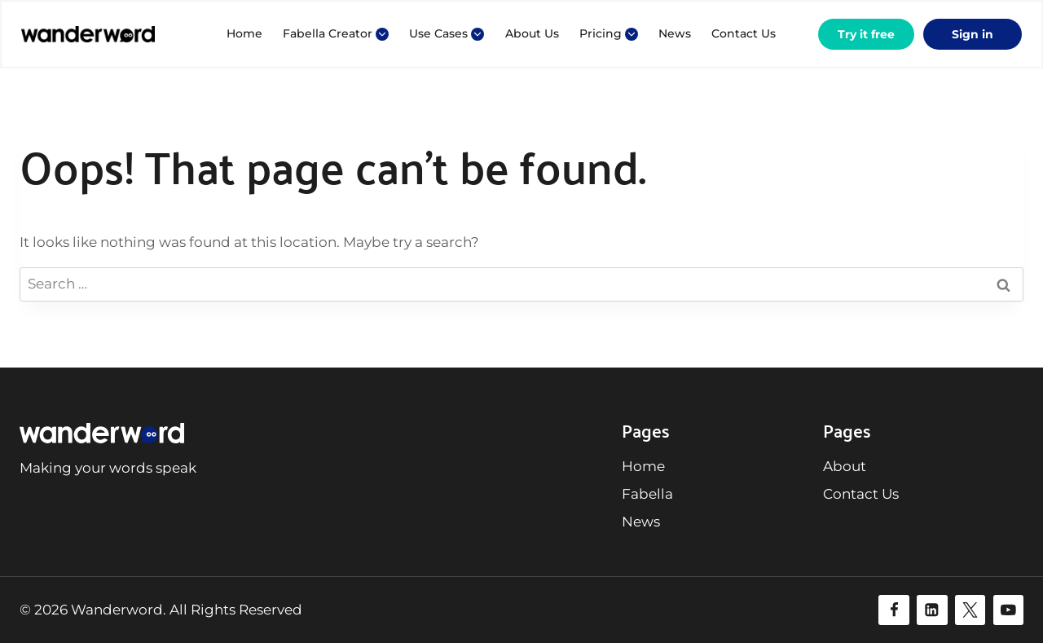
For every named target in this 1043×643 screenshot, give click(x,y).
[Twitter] (970, 610)
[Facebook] (893, 610)
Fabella (647, 494)
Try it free (866, 34)
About (844, 466)
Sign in (972, 34)
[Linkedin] (932, 610)
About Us (532, 33)
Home (244, 33)
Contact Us (743, 33)
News (674, 33)
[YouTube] (1008, 610)
